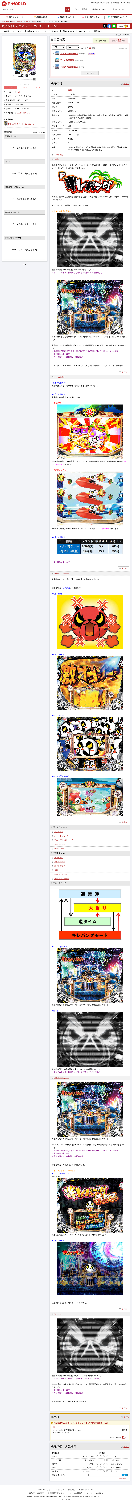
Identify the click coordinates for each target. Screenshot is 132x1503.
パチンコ (28, 21)
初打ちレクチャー (34, 31)
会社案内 (71, 1490)
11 (123, 1437)
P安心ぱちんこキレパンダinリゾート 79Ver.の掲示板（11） (80, 1423)
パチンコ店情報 (80, 9)
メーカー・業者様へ (95, 1493)
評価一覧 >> (123, 1479)
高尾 (34, 21)
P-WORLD (14, 3)
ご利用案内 (59, 1490)
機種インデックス (100, 9)
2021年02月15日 (23, 113)
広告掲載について (86, 1490)
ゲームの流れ (18, 31)
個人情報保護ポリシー (57, 1493)
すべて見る (89, 73)
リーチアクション (51, 31)
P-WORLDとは (44, 1490)
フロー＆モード (84, 31)
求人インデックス (120, 9)
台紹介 (6, 31)
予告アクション (68, 31)
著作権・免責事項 (36, 1493)
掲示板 (98, 31)
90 (119, 40)
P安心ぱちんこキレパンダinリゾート (23, 124)
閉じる (124, 372)
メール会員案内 (76, 1493)
